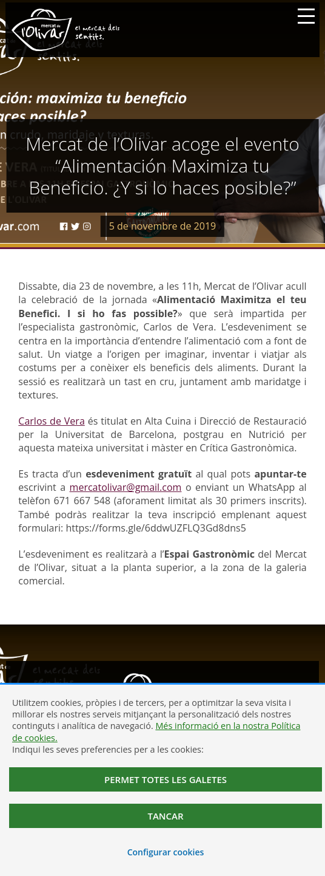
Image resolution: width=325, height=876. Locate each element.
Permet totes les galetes (165, 779)
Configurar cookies (165, 852)
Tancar (165, 816)
